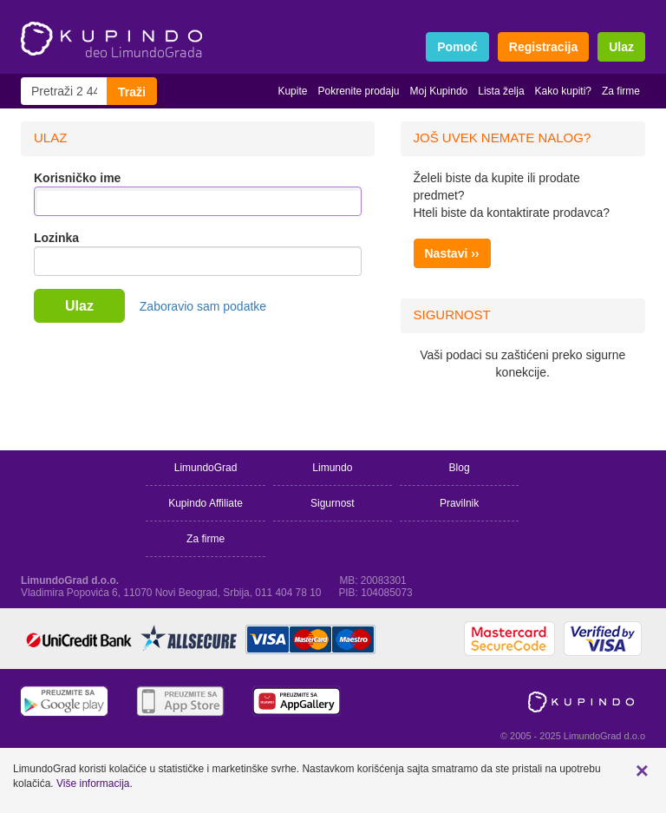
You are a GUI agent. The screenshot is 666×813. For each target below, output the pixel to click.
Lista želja (501, 91)
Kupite (292, 91)
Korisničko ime (77, 178)
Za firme (621, 91)
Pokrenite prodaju (358, 91)
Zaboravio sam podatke (203, 306)
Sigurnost (332, 503)
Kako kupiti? (563, 91)
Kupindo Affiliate (205, 503)
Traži (132, 92)
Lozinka (56, 238)
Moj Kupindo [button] (439, 91)
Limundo (332, 468)
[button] (642, 770)
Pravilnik (459, 503)
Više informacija (92, 783)
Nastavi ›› (452, 253)
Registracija (543, 47)
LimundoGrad (206, 468)
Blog (459, 468)
